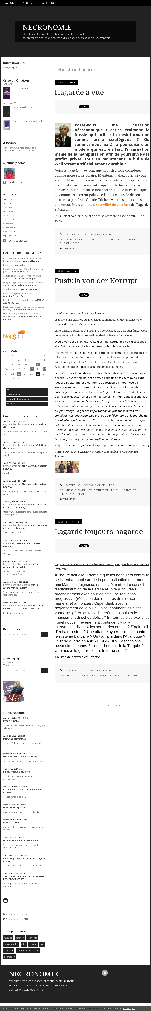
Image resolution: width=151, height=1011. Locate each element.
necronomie (10, 466)
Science (11, 403)
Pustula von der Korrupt (96, 281)
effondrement (113, 675)
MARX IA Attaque (12, 822)
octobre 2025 (9, 231)
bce (119, 239)
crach (94, 675)
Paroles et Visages (26, 309)
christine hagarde (106, 239)
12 (38, 364)
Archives (29, 2)
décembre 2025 (10, 223)
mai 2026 (7, 203)
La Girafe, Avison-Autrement (22, 285)
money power (88, 239)
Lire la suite (32, 150)
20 (44, 369)
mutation (8, 937)
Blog (9, 389)
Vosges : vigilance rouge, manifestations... (24, 282)
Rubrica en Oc (21, 272)
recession (8, 950)
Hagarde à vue (79, 92)
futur (42, 944)
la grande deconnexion (18, 398)
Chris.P (7, 543)
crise (23, 944)
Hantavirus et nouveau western (20, 840)
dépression (9, 956)
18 (31, 369)
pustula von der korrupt (100, 490)
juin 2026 (7, 199)
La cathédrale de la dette (16, 772)
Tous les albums (16, 182)
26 (38, 373)
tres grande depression (28, 950)
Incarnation (20, 265)
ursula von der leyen (126, 490)
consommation (11, 944)
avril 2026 (7, 207)
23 (19, 373)
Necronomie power (14, 807)
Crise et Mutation (15, 394)
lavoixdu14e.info (30, 261)
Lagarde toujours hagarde (99, 532)
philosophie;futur (69, 243)
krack (101, 675)
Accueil (10, 2)
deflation (20, 937)
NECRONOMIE (47, 27)
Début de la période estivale (17, 293)
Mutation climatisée (14, 739)
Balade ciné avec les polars (17, 300)
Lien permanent (70, 234)
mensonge (71, 494)
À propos (48, 2)
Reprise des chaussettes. (16, 424)
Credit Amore (10, 289)
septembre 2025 (11, 235)
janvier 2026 (8, 219)
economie (32, 937)
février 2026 (8, 215)
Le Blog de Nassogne (25, 278)
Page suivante (111, 705)
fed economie (129, 239)
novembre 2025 (10, 227)
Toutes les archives (17, 240)
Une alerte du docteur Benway (20, 756)
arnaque (82, 494)
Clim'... (6, 265)
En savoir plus (129, 1008)
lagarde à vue (73, 239)
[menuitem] (12, 3)
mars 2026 (8, 211)
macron (33, 944)
